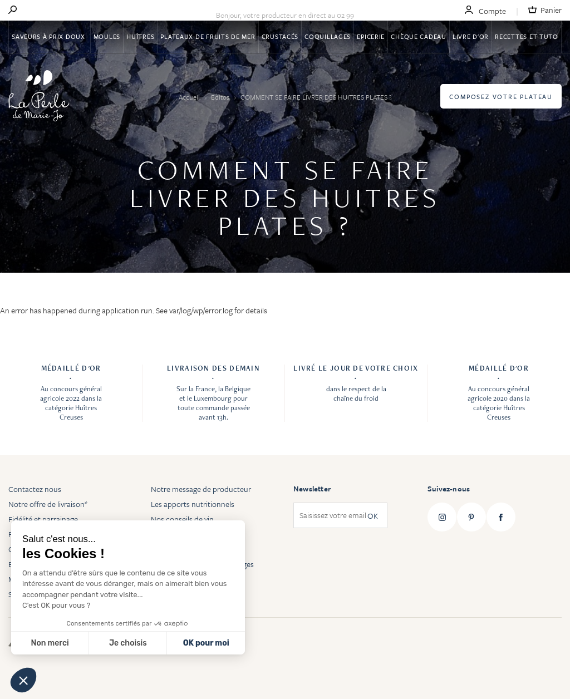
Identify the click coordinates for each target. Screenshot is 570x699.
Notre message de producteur (201, 489)
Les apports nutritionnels (192, 504)
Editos (221, 97)
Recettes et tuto (526, 36)
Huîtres (140, 36)
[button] (23, 680)
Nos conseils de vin (182, 519)
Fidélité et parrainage (43, 519)
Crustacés (280, 36)
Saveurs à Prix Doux (49, 36)
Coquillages (327, 36)
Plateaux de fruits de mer (207, 36)
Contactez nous (34, 489)
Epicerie (371, 36)
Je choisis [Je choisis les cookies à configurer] (128, 643)
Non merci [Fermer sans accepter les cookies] (49, 643)
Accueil (190, 97)
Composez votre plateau (501, 96)
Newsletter (312, 488)
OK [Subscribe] (372, 515)
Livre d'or (471, 36)
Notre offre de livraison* (47, 504)
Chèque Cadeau (418, 36)
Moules (107, 36)
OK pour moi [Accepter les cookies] (206, 643)
